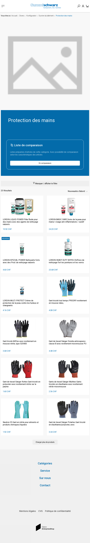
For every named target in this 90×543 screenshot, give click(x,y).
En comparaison (45, 163)
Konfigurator (31, 16)
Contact (45, 485)
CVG (40, 511)
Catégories (45, 463)
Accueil (14, 16)
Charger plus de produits (45, 442)
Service (45, 470)
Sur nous (45, 478)
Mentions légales (27, 511)
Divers (21, 16)
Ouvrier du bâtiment (46, 16)
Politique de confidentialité (58, 511)
